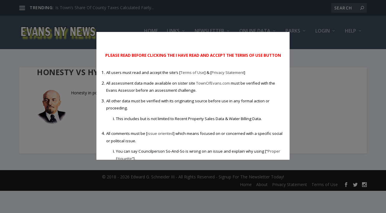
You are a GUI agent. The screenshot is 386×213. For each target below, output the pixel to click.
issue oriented (160, 133)
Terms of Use (192, 72)
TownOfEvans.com (213, 83)
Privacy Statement (227, 72)
